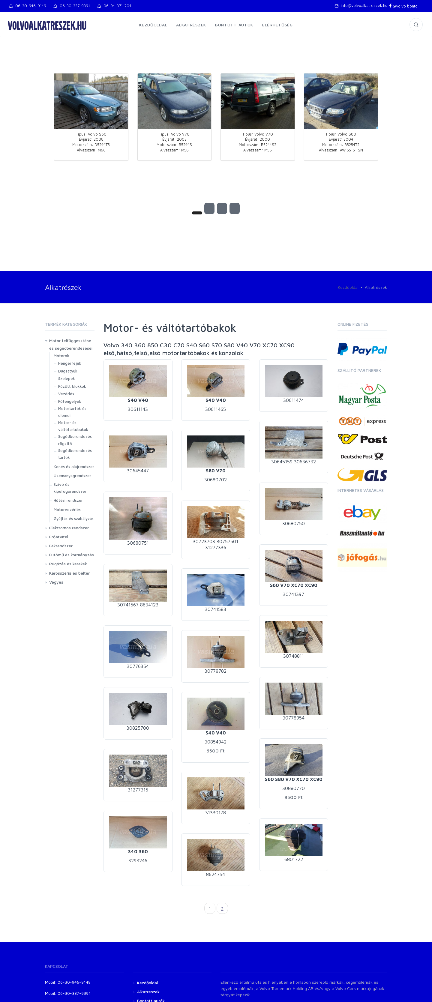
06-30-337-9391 (71, 5)
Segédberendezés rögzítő (75, 440)
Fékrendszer (61, 545)
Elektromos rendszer (69, 527)
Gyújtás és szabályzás (74, 518)
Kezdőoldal (153, 24)
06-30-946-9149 (27, 5)
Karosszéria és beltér (69, 573)
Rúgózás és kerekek (68, 563)
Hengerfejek (69, 363)
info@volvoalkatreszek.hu (360, 5)
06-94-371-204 (114, 5)
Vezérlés (66, 393)
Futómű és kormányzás (71, 554)
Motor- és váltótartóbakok (73, 426)
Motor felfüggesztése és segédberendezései (70, 344)
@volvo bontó (403, 6)
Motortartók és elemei (72, 412)
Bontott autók (234, 24)
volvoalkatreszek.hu (47, 25)
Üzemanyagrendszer (72, 475)
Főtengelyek (69, 401)
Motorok (61, 355)
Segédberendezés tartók (75, 454)
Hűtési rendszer (68, 500)
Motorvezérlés (67, 509)
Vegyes (56, 582)
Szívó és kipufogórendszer (70, 488)
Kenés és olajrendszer (74, 466)
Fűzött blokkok (72, 386)
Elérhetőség (277, 24)
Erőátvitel (58, 536)
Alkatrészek (191, 24)
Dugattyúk (67, 371)
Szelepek (66, 378)
